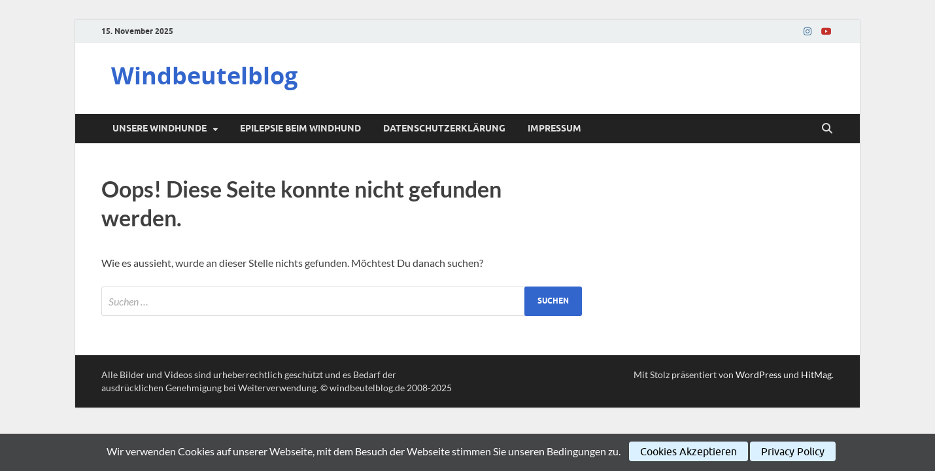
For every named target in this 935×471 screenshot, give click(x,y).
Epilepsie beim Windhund (300, 128)
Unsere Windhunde (159, 128)
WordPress (758, 374)
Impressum (554, 128)
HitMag (816, 374)
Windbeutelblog (204, 76)
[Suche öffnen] (827, 129)
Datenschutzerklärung (444, 128)
